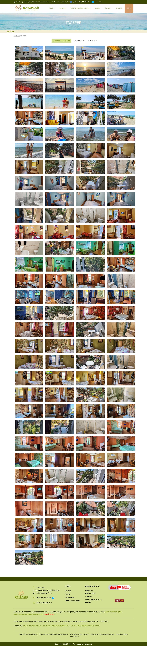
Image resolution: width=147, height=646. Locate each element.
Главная (17, 35)
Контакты (98, 2)
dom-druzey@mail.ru (44, 602)
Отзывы (120, 8)
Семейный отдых (122, 634)
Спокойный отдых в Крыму (79, 634)
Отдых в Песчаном (61, 40)
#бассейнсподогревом (23, 614)
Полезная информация (90, 591)
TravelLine (10, 31)
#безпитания (38, 614)
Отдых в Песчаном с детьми (93, 600)
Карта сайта (74, 636)
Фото (129, 8)
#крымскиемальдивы (113, 611)
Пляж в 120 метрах (72, 600)
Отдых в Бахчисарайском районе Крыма (54, 634)
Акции (99, 8)
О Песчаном (69, 597)
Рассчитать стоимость (82, 8)
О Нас (55, 8)
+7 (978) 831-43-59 (82, 2)
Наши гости (79, 40)
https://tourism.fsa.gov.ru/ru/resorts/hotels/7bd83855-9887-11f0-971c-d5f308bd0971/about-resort (61, 625)
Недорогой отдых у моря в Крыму (102, 634)
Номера (65, 8)
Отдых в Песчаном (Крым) (28, 634)
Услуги (109, 8)
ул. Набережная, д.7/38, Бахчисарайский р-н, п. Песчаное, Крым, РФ (43, 2)
